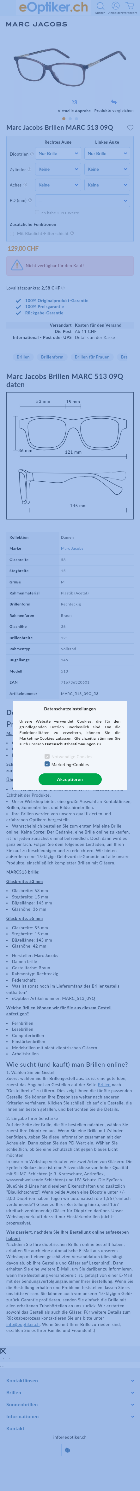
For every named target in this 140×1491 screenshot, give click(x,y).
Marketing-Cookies (70, 764)
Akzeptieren (70, 779)
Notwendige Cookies (72, 756)
